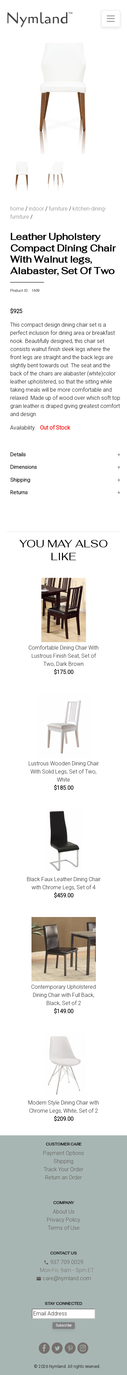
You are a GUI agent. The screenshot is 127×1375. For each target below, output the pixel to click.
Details (18, 455)
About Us (64, 1211)
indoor (36, 208)
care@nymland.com (63, 1278)
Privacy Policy (63, 1220)
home (17, 208)
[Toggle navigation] (110, 18)
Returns (19, 492)
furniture (58, 208)
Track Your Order (63, 1169)
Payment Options (63, 1153)
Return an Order (63, 1177)
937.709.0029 (63, 1262)
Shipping (20, 480)
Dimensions (23, 467)
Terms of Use (64, 1228)
